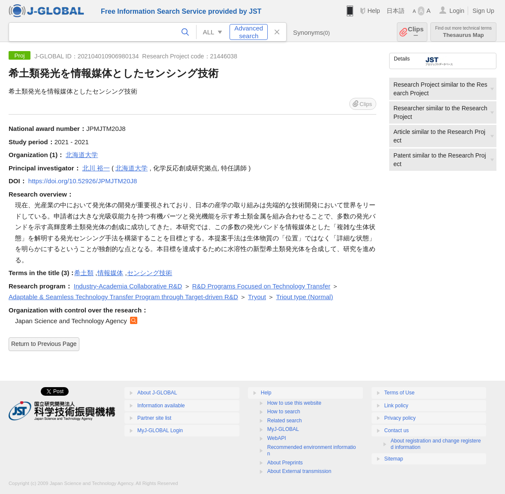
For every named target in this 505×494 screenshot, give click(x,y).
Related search (284, 421)
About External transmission (299, 471)
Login (456, 10)
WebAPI (276, 438)
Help (373, 10)
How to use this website (294, 403)
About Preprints (285, 463)
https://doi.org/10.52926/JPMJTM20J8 (82, 181)
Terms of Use (399, 393)
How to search (283, 412)
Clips (416, 32)
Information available (161, 406)
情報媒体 (110, 272)
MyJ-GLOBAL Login (160, 430)
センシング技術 (149, 272)
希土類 (84, 272)
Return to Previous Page (44, 343)
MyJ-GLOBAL (283, 429)
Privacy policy (400, 418)
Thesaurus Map (463, 32)
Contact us (396, 430)
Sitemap (393, 459)
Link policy (396, 406)
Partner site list (154, 418)
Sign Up (483, 10)
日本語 (396, 10)
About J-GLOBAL (157, 393)
